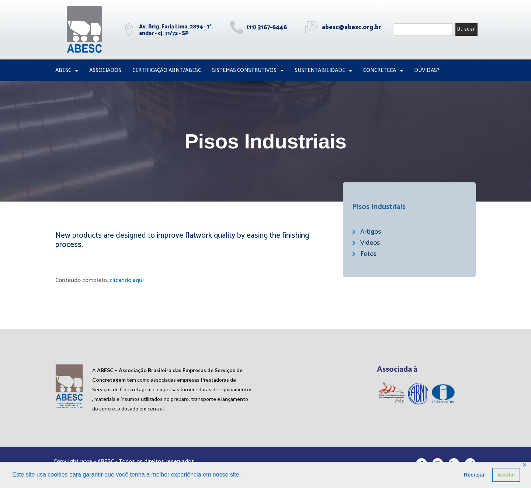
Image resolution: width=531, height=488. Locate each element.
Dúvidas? (427, 70)
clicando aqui (127, 280)
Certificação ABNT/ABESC (166, 70)
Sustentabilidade (323, 70)
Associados (105, 70)
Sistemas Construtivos (248, 70)
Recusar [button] (474, 475)
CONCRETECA (383, 70)
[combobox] (423, 29)
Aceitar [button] (506, 475)
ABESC (66, 70)
